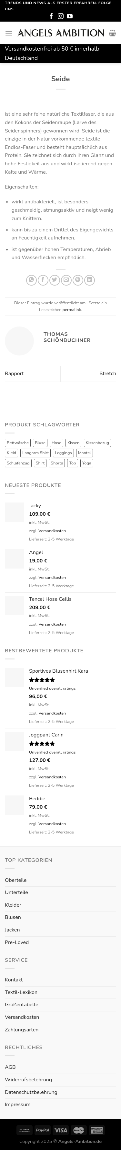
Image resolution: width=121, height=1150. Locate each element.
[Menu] (9, 33)
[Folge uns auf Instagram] (61, 17)
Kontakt (14, 979)
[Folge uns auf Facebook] (51, 17)
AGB (10, 1067)
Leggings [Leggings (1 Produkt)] (63, 453)
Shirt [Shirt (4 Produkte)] (40, 463)
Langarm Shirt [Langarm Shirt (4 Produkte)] (35, 453)
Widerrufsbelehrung (28, 1079)
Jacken (12, 929)
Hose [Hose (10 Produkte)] (56, 443)
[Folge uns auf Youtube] (70, 17)
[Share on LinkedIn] (89, 280)
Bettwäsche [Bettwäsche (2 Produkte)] (18, 443)
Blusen (13, 917)
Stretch (107, 373)
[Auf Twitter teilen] (54, 280)
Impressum (17, 1104)
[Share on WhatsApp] (31, 280)
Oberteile (15, 880)
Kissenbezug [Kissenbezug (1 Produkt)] (97, 443)
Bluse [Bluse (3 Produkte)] (40, 443)
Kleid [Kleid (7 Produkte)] (11, 453)
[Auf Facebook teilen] (43, 280)
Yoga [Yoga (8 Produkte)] (86, 463)
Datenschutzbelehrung (31, 1092)
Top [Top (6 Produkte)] (72, 463)
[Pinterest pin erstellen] (78, 280)
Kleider (13, 905)
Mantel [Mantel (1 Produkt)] (84, 453)
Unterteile (16, 892)
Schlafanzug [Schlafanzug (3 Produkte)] (18, 463)
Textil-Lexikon (21, 992)
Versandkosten (52, 531)
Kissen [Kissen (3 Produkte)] (73, 443)
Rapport (14, 373)
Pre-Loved (17, 942)
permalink (72, 310)
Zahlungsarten (21, 1029)
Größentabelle (21, 1004)
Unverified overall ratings (52, 688)
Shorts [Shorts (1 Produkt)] (57, 463)
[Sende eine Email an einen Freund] (66, 280)
